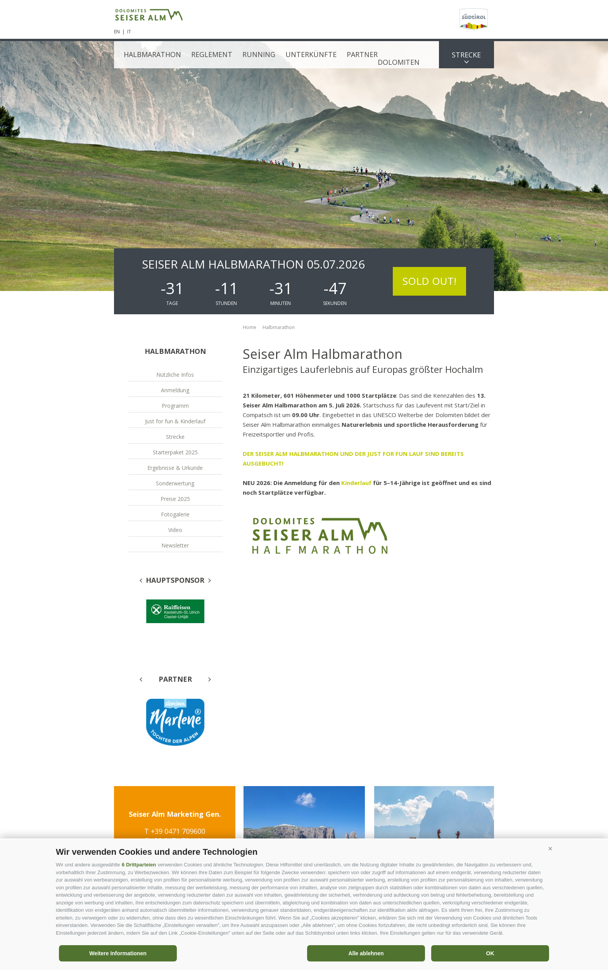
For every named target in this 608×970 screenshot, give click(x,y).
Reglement (211, 54)
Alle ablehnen (365, 953)
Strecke (466, 54)
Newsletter (175, 545)
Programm (175, 405)
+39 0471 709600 (178, 831)
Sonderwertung (175, 483)
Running (258, 54)
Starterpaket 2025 (175, 452)
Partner (362, 54)
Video (175, 530)
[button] (550, 849)
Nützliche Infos (175, 374)
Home (249, 327)
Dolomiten (399, 62)
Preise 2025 (175, 498)
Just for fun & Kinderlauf (175, 421)
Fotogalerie (175, 514)
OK (490, 953)
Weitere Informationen (118, 953)
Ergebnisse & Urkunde (175, 467)
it (129, 31)
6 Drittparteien (139, 865)
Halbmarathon (152, 54)
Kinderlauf (357, 483)
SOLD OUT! (429, 281)
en (117, 31)
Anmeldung (175, 390)
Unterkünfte (311, 54)
